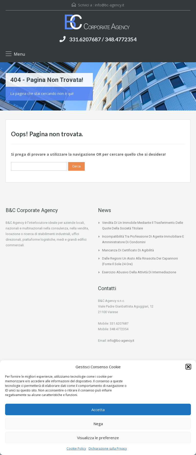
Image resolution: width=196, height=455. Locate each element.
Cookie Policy (76, 448)
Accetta (98, 409)
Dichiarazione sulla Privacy (108, 448)
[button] (188, 366)
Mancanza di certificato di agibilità (128, 250)
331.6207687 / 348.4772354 (103, 39)
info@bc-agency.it (109, 5)
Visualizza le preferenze (98, 437)
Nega (98, 423)
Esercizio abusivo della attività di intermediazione (139, 272)
